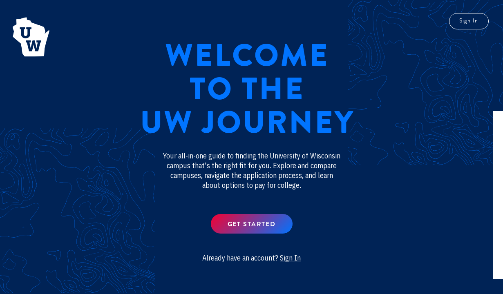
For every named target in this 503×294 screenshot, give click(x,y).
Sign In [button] (290, 258)
